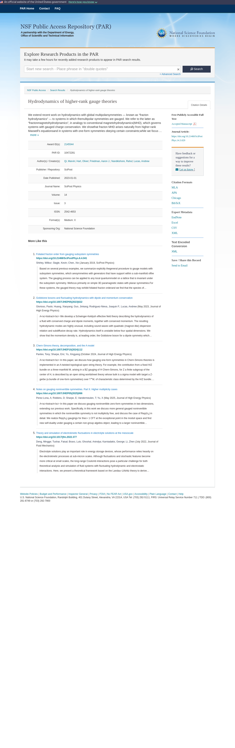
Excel (175, 222)
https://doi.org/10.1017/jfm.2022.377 (57, 437)
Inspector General (78, 494)
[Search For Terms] (102, 69)
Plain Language (157, 494)
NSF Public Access (36, 90)
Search (196, 69)
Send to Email (179, 265)
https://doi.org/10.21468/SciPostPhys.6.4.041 (62, 258)
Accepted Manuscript (184, 123)
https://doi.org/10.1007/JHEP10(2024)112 (60, 349)
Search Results (57, 90)
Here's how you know (82, 2)
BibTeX (176, 203)
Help (181, 494)
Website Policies (29, 494)
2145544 (69, 144)
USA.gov (128, 494)
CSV (174, 227)
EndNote (177, 217)
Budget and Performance (53, 494)
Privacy (93, 494)
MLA (175, 187)
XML (175, 233)
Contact (44, 8)
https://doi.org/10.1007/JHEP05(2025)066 (60, 393)
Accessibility (140, 494)
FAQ (57, 8)
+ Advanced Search (170, 74)
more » (34, 135)
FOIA (102, 494)
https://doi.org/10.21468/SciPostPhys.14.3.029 (187, 138)
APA (174, 192)
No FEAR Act (114, 494)
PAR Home (27, 8)
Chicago (176, 197)
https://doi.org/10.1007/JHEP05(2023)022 (60, 302)
